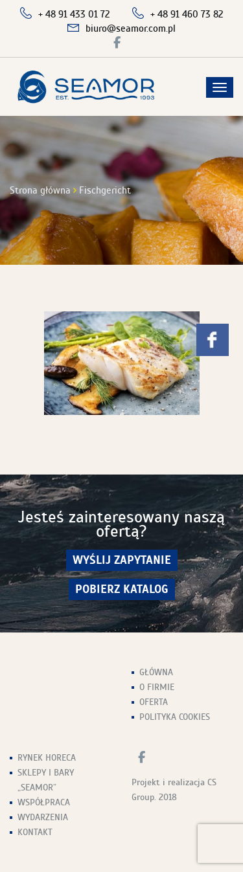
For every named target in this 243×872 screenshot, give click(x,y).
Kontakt (34, 832)
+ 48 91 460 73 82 (187, 14)
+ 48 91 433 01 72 (74, 14)
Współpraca (43, 802)
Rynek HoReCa (46, 757)
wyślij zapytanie (122, 560)
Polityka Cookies (174, 716)
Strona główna (40, 190)
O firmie (156, 687)
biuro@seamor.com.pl (131, 28)
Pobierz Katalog (121, 589)
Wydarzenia (42, 817)
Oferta (153, 702)
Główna (156, 672)
